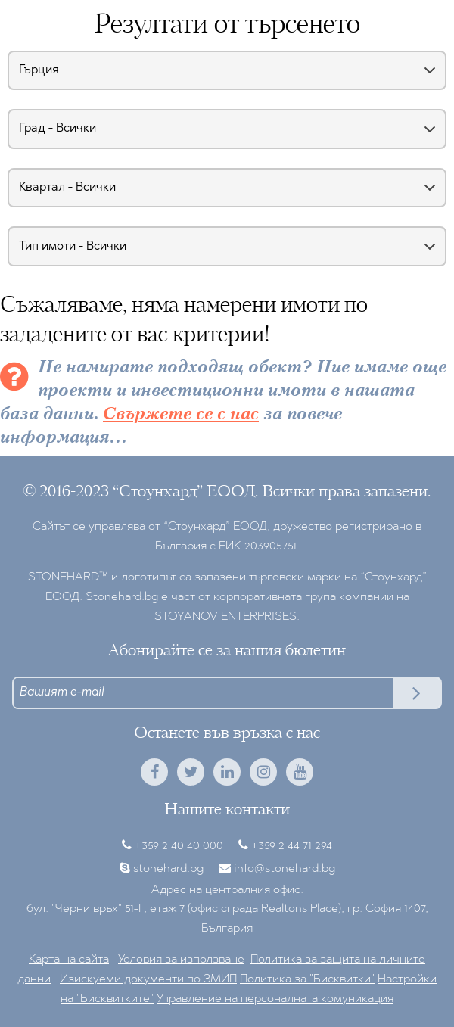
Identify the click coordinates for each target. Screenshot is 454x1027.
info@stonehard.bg (284, 869)
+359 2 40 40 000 (179, 846)
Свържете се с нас (181, 414)
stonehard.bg (168, 869)
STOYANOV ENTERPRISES (225, 617)
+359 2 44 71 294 (291, 846)
